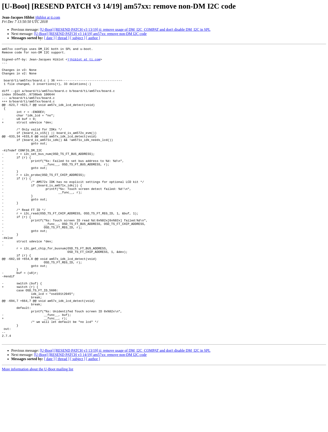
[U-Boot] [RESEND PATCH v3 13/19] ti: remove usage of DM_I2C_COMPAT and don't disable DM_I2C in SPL (125, 29)
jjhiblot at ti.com (47, 17)
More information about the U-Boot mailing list (37, 428)
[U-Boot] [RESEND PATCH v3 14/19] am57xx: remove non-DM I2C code (90, 34)
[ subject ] (77, 38)
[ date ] (49, 38)
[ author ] (93, 38)
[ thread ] (62, 38)
